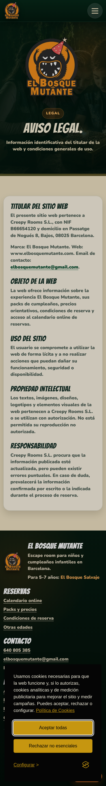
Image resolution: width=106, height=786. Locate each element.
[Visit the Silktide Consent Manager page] (85, 765)
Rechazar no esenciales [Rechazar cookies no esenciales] (53, 745)
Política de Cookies (55, 710)
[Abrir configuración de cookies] (26, 764)
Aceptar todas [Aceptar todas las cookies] (53, 727)
